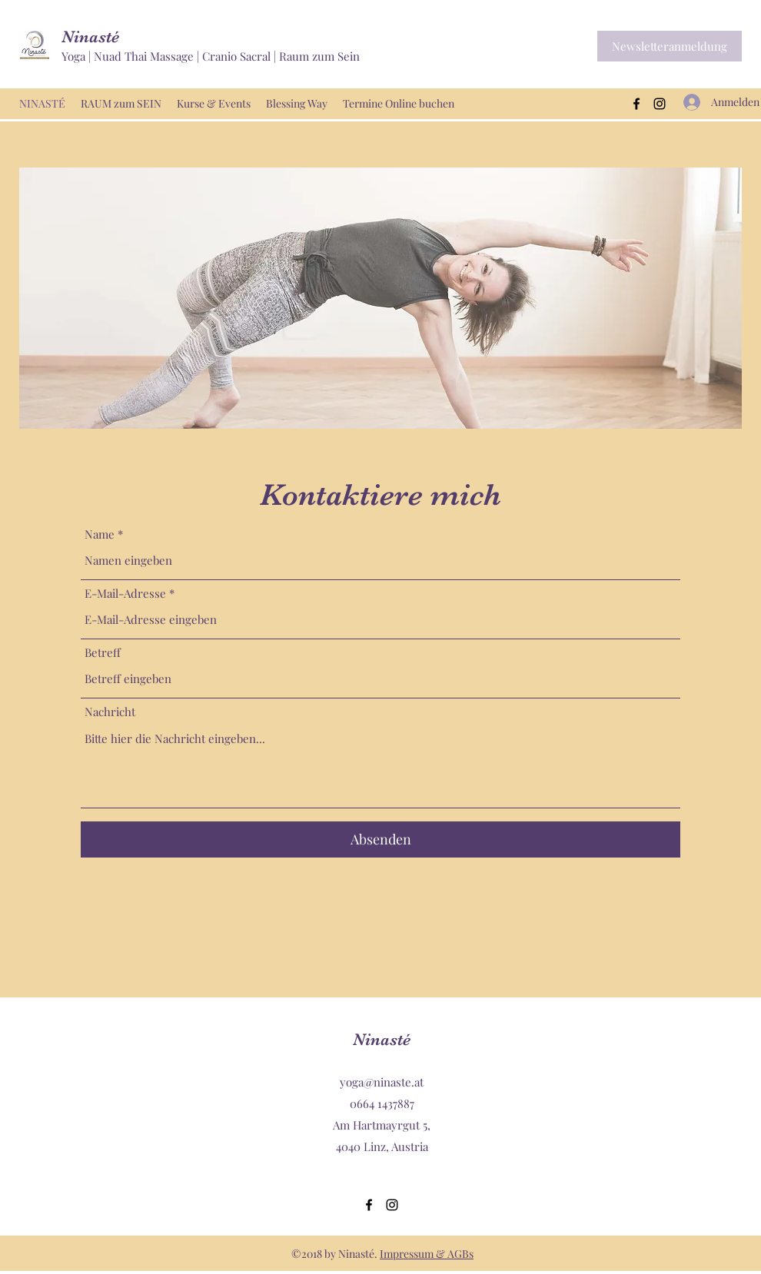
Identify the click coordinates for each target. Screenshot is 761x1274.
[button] (669, 46)
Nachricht (110, 712)
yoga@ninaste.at (382, 1082)
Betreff (103, 653)
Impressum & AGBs (427, 1253)
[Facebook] (636, 103)
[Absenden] (380, 839)
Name (100, 534)
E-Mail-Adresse (125, 593)
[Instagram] (659, 103)
